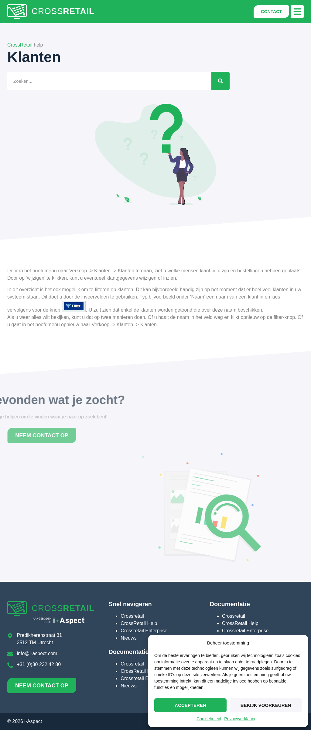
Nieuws (128, 638)
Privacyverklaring (240, 718)
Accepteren (190, 705)
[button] (297, 11)
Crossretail (132, 616)
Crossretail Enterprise (144, 630)
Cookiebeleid (209, 718)
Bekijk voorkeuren (266, 705)
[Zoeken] (210, 81)
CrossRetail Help (139, 623)
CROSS (63, 11)
